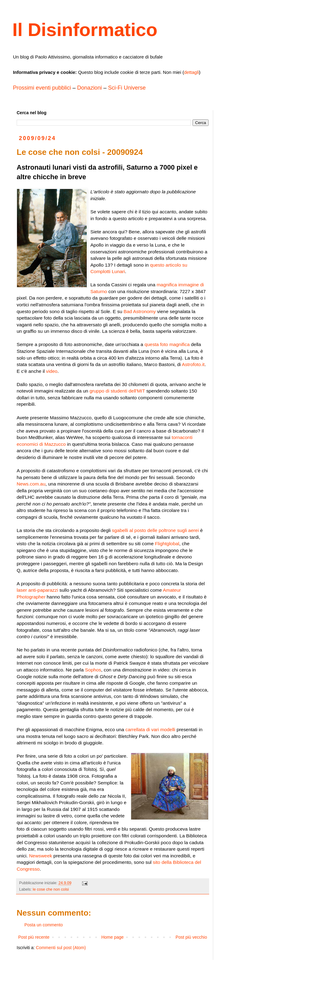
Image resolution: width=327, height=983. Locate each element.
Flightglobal (167, 543)
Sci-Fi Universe (127, 88)
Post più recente (33, 937)
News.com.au (31, 483)
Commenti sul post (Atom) (61, 947)
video (51, 371)
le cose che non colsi (51, 889)
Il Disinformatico (84, 29)
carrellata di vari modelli (150, 729)
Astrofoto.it (193, 364)
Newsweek (40, 855)
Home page (112, 937)
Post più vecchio (191, 937)
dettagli (191, 72)
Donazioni (89, 88)
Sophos (93, 669)
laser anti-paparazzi (37, 590)
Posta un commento (43, 924)
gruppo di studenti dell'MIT (117, 390)
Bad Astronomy (140, 311)
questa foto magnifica (166, 344)
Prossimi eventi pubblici (42, 88)
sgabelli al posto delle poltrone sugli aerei (155, 530)
